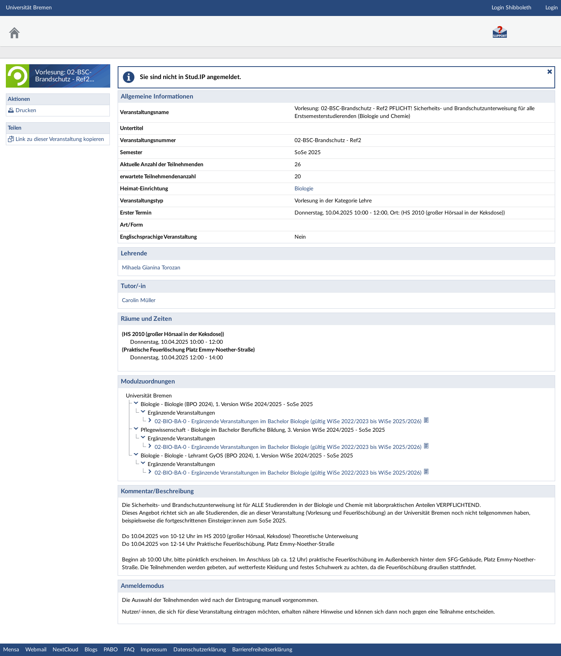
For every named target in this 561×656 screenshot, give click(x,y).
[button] (550, 72)
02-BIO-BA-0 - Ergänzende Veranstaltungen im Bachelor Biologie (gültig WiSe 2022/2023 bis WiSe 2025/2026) (289, 421)
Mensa (11, 649)
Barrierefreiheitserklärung (262, 649)
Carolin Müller (138, 300)
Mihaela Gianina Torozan (151, 268)
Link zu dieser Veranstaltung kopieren (60, 139)
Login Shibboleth (511, 8)
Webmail (35, 649)
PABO (111, 649)
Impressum (154, 649)
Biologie (304, 189)
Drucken (26, 110)
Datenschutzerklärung (199, 649)
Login (551, 8)
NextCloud (65, 649)
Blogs (91, 649)
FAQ (129, 649)
